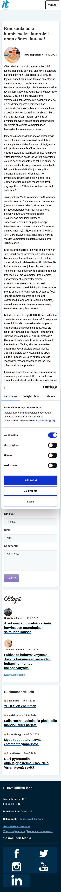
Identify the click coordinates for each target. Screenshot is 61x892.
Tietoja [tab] (51, 396)
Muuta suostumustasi (40, 831)
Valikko (52, 4)
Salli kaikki (30, 480)
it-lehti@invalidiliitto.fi (30, 819)
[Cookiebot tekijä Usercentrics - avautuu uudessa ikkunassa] (43, 387)
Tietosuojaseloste (14, 831)
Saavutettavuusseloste (16, 826)
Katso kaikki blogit (14, 674)
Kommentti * (11, 546)
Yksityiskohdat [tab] (31, 396)
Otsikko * (9, 514)
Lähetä (11, 578)
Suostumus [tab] (10, 396)
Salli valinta (30, 490)
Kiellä (30, 501)
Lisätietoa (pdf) (45, 420)
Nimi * (7, 530)
